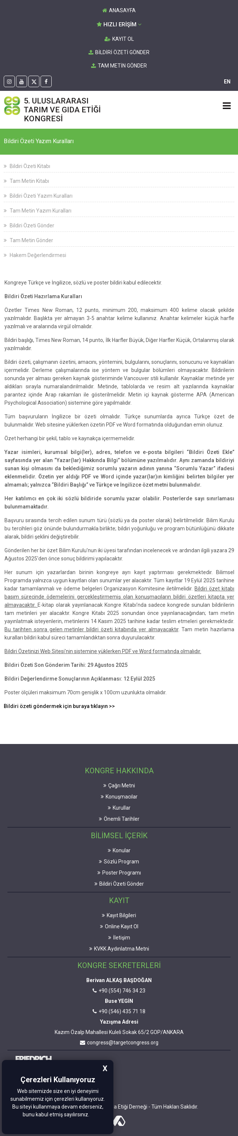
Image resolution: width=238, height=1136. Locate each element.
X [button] (105, 1068)
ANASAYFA (119, 10)
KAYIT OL (119, 39)
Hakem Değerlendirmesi (35, 255)
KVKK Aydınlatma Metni (119, 949)
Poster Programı (119, 873)
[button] (91, 1115)
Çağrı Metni (119, 785)
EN (227, 82)
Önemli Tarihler (119, 819)
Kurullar (119, 808)
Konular (119, 850)
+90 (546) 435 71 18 (119, 1011)
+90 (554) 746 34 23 (119, 991)
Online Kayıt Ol (119, 926)
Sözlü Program (119, 862)
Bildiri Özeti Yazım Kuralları (38, 196)
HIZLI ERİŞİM (119, 24)
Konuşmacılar (119, 797)
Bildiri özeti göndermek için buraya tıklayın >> (59, 706)
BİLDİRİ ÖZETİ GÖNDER (119, 52)
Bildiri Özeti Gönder (29, 225)
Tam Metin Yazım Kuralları (37, 211)
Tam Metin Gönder (28, 240)
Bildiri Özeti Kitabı (27, 166)
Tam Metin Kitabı (26, 181)
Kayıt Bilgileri (119, 915)
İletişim (119, 938)
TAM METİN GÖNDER (119, 66)
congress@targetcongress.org (119, 1043)
